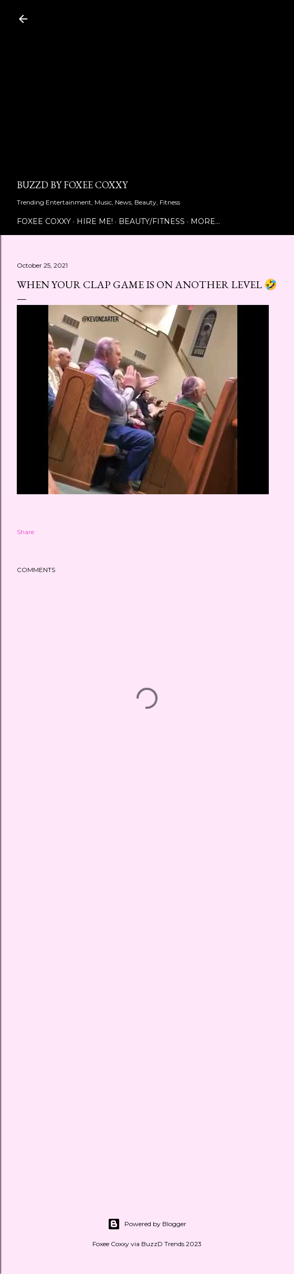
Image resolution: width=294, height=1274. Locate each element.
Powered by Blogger (147, 1224)
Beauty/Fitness (152, 221)
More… (205, 221)
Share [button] (25, 532)
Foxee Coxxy (44, 221)
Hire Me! (95, 221)
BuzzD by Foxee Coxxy (72, 185)
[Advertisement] (147, 105)
